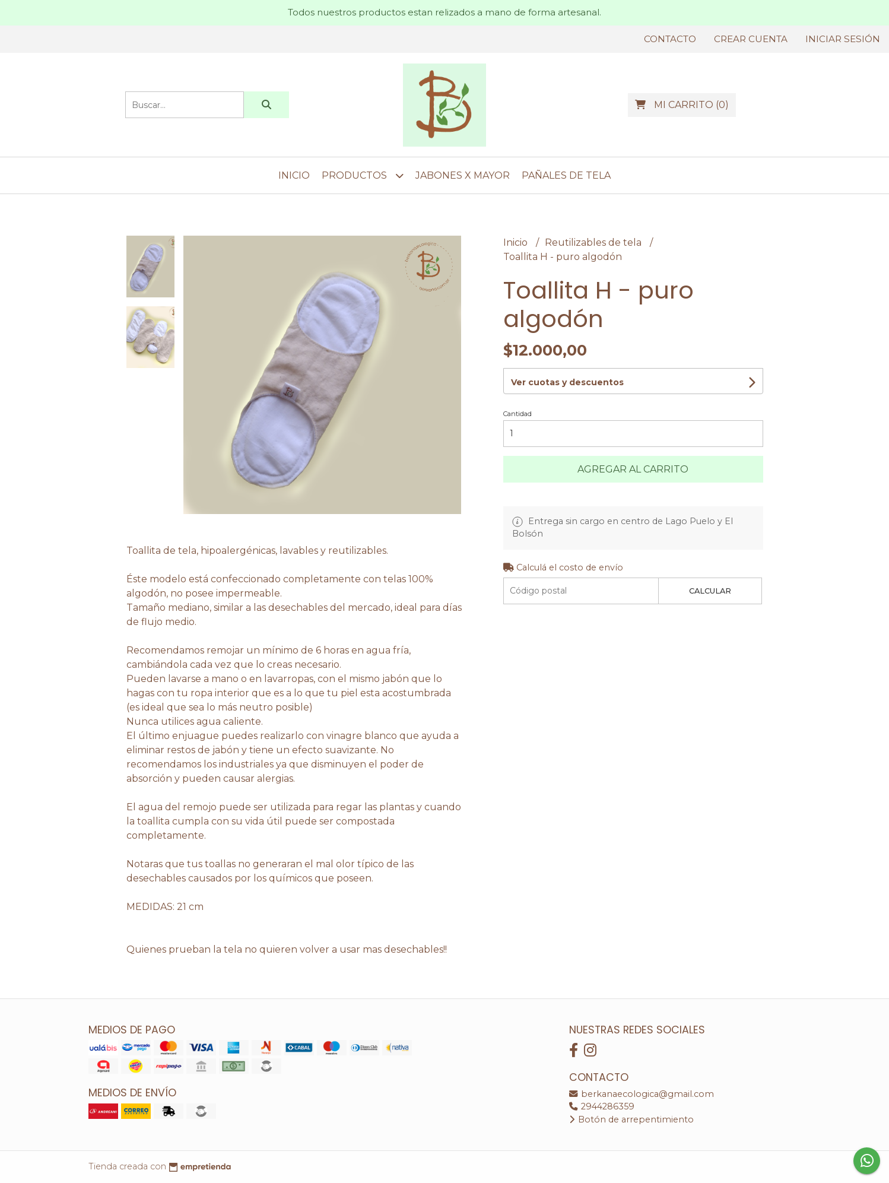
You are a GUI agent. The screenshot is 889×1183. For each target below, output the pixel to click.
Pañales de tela (566, 175)
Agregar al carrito (632, 469)
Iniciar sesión (842, 39)
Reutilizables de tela (594, 242)
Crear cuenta (751, 39)
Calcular (710, 590)
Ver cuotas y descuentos (567, 382)
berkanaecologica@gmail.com (641, 1094)
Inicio (294, 175)
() (682, 104)
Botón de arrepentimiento (631, 1119)
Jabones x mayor (462, 175)
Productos (363, 175)
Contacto (670, 39)
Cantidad (517, 414)
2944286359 (601, 1106)
